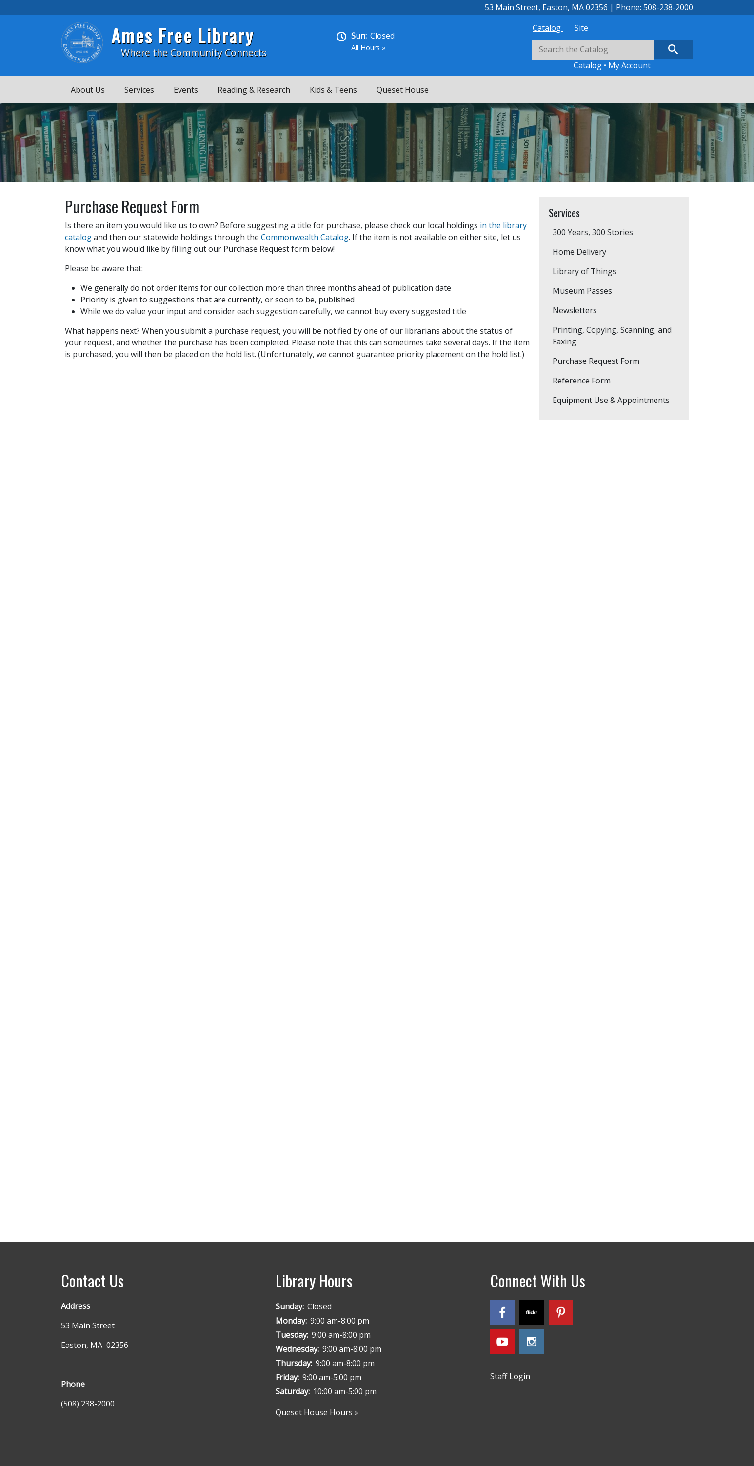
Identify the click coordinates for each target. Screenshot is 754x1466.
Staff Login (510, 1376)
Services (139, 89)
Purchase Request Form (596, 361)
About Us (88, 89)
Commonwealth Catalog (305, 237)
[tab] (548, 27)
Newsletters (575, 310)
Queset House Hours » (317, 1412)
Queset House (403, 89)
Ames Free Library (182, 35)
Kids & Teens (333, 89)
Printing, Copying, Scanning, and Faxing (612, 335)
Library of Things (584, 271)
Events (186, 89)
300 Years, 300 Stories (593, 232)
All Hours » (368, 47)
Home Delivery (579, 251)
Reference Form (582, 380)
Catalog (548, 27)
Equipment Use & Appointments (611, 400)
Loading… (221, 789)
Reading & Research (254, 89)
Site (581, 27)
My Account (629, 65)
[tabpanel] (612, 55)
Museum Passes (582, 290)
